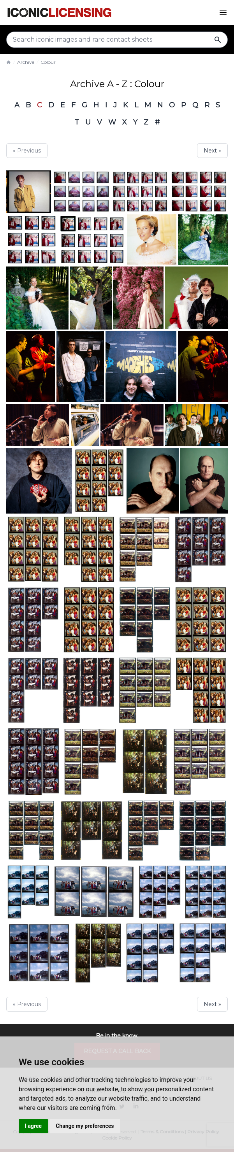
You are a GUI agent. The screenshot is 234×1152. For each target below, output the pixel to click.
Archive (25, 62)
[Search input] (117, 40)
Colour (48, 62)
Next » (212, 150)
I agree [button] (33, 1126)
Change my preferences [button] (85, 1126)
